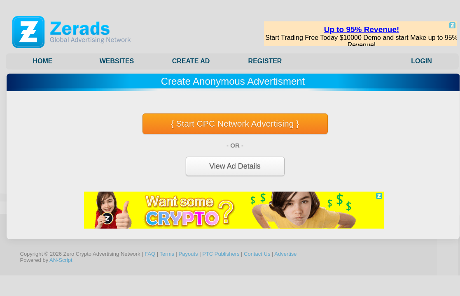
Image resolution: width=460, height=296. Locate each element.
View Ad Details (235, 166)
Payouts (188, 254)
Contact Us (257, 254)
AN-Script (60, 260)
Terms (167, 254)
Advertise (285, 254)
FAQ (150, 254)
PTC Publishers (220, 254)
